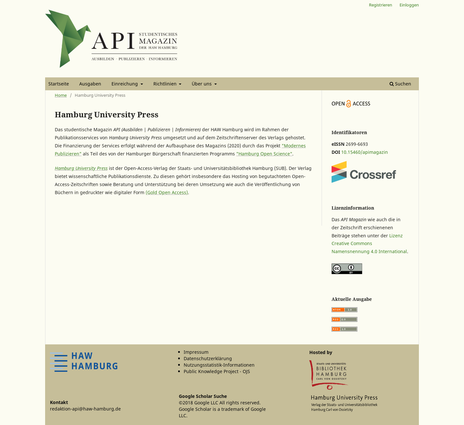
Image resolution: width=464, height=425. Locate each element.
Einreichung (125, 84)
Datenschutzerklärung (208, 358)
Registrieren (380, 5)
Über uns (202, 84)
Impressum (196, 352)
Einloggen (409, 5)
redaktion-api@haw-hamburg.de (85, 409)
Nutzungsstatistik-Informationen (219, 365)
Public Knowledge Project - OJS (217, 371)
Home (61, 95)
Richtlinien (165, 84)
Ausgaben (90, 84)
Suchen (400, 84)
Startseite (58, 84)
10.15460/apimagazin (364, 152)
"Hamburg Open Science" (264, 154)
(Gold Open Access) (167, 192)
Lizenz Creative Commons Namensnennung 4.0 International (369, 243)
